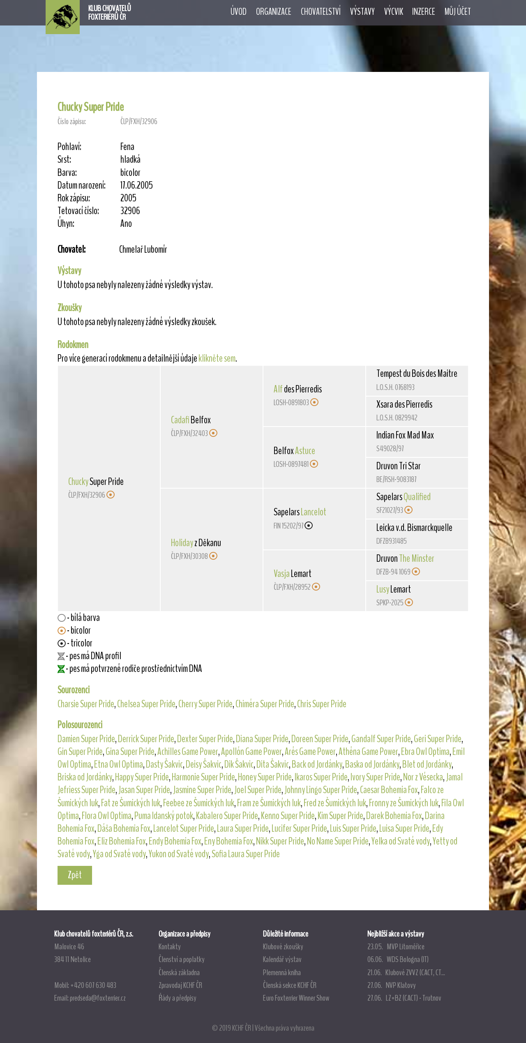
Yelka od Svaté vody (400, 841)
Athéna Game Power (368, 752)
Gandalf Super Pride (381, 739)
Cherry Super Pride (205, 704)
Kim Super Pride (340, 816)
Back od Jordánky (317, 764)
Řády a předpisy (177, 998)
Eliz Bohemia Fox (121, 841)
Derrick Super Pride (146, 739)
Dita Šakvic (272, 764)
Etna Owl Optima (118, 764)
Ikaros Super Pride (321, 777)
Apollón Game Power (251, 752)
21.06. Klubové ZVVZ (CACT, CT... (406, 972)
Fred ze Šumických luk (335, 803)
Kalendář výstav (282, 959)
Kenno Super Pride (288, 816)
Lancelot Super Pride (183, 828)
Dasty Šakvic (164, 764)
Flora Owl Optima (107, 816)
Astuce (305, 451)
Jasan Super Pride (144, 790)
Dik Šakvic (239, 764)
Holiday (182, 543)
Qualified (417, 497)
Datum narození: (82, 185)
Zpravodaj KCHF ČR (180, 985)
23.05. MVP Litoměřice (395, 946)
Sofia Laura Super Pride (246, 854)
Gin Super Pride (80, 752)
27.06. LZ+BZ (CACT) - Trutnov (404, 998)
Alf (278, 389)
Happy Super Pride (142, 777)
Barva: (67, 172)
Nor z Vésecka (423, 777)
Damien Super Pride (86, 739)
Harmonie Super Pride (203, 777)
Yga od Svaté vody (119, 854)
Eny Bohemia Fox (228, 841)
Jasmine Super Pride (202, 790)
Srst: (64, 159)
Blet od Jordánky (427, 764)
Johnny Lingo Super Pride (320, 790)
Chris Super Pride (321, 704)
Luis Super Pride (353, 828)
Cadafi (180, 420)
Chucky (78, 482)
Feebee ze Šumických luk (198, 803)
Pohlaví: (69, 147)
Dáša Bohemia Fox (123, 828)
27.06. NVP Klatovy (391, 985)
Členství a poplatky (182, 959)
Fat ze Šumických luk (130, 803)
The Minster (416, 558)
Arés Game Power (310, 752)
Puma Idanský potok (163, 816)
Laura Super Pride (243, 828)
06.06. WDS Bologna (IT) (398, 959)
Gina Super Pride (130, 752)
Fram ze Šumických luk (269, 803)
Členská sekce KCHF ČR (289, 985)
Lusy (382, 589)
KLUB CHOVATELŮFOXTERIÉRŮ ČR (109, 12)
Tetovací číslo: (78, 211)
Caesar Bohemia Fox (389, 790)
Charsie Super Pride (86, 704)
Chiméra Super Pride (264, 704)
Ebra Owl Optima (425, 752)
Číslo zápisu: (72, 121)
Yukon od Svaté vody (179, 854)
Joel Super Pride (257, 790)
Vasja (282, 574)
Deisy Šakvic (203, 764)
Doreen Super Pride (319, 739)
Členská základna (179, 972)
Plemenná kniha (282, 972)
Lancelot (313, 512)
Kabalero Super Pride (227, 816)
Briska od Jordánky (85, 777)
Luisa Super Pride (404, 828)
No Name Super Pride (338, 841)
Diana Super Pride (262, 739)
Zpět (75, 875)
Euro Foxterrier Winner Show (296, 998)
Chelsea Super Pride (146, 704)
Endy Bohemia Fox (175, 841)
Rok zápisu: (74, 198)
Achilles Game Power (187, 752)
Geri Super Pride (437, 739)
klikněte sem (216, 358)
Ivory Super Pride (375, 777)
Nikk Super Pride (280, 841)
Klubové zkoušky (283, 946)
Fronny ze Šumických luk (403, 803)
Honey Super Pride (265, 777)
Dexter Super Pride (205, 739)
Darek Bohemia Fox (394, 816)
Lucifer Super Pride (299, 828)
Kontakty (170, 946)
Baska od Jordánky (372, 764)
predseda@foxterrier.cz (98, 998)
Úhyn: (66, 223)
